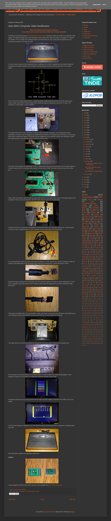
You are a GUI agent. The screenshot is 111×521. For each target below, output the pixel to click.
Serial (101, 291)
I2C (102, 280)
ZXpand (92, 239)
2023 (85, 120)
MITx (94, 317)
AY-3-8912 (100, 261)
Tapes (88, 247)
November (88, 139)
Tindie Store (71, 15)
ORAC (89, 324)
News (100, 322)
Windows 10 (98, 341)
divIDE (95, 343)
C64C (99, 263)
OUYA (94, 324)
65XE (100, 299)
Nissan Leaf (92, 233)
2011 (85, 184)
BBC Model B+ (95, 306)
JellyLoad (84, 284)
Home (42, 499)
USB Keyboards (97, 247)
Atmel (93, 278)
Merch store (87, 56)
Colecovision (85, 312)
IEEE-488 (87, 218)
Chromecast (98, 310)
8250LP (93, 301)
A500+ (93, 303)
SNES (88, 333)
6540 (96, 299)
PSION (98, 326)
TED (101, 272)
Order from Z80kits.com (90, 54)
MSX (98, 286)
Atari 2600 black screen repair (36, 36)
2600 (14, 491)
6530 (92, 299)
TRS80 (83, 336)
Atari (17, 491)
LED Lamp (98, 315)
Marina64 (84, 319)
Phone (92, 327)
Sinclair (88, 214)
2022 (85, 122)
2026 (85, 113)
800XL (83, 301)
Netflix (95, 322)
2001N (94, 277)
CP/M (90, 280)
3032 (91, 259)
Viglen (87, 341)
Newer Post (12, 499)
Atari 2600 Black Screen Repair (93, 171)
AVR (90, 249)
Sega (85, 334)
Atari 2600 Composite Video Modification (93, 168)
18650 (85, 259)
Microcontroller (92, 256)
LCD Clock (94, 266)
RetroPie (91, 331)
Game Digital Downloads (90, 36)
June (86, 151)
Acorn (85, 263)
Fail (87, 313)
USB (99, 273)
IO (89, 315)
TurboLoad (91, 294)
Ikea (99, 282)
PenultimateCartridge (89, 203)
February (88, 161)
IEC (94, 282)
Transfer (88, 338)
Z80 (83, 232)
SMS (100, 331)
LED (93, 315)
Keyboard (100, 216)
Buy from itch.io (88, 58)
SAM (96, 331)
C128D (92, 308)
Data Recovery (97, 249)
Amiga (88, 278)
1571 (93, 298)
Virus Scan (98, 296)
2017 (85, 132)
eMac (100, 343)
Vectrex (99, 339)
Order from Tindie (88, 49)
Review (97, 214)
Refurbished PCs (97, 329)
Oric (102, 251)
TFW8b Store (87, 31)
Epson (83, 313)
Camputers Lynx (90, 310)
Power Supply (90, 245)
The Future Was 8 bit (55, 485)
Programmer (98, 289)
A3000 (83, 303)
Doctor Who (98, 312)
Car (97, 244)
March (87, 158)
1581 (101, 258)
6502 (85, 235)
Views (83, 341)
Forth (91, 237)
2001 (83, 221)
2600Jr (97, 298)
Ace (89, 244)
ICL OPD (87, 282)
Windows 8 (84, 343)
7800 (83, 278)
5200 (96, 259)
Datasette (98, 252)
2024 (85, 118)
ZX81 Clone (91, 232)
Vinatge (37, 491)
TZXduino (91, 292)
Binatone (92, 263)
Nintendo (84, 324)
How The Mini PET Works (94, 254)
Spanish (91, 334)
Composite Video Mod (24, 491)
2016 (85, 135)
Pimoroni (99, 327)
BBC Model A (87, 306)
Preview (99, 270)
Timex (99, 336)
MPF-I (99, 317)
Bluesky (86, 25)
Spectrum (89, 230)
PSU (99, 256)
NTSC (96, 268)
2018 (85, 130)
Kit (88, 266)
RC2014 (87, 219)
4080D (83, 244)
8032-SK (84, 249)
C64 (101, 212)
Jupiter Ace (93, 284)
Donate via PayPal (89, 47)
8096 (88, 301)
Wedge (83, 298)
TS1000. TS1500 (92, 336)
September (88, 144)
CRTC (83, 310)
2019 (85, 127)
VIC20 (90, 199)
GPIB (91, 265)
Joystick (98, 237)
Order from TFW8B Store (90, 52)
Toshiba (84, 294)
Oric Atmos (100, 287)
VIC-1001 (90, 296)
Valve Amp (93, 339)
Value (87, 339)
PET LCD (87, 270)
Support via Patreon (89, 45)
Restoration (96, 219)
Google (97, 313)
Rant (83, 242)
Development (85, 226)
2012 (85, 182)
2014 (85, 177)
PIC (93, 270)
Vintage (84, 205)
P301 (85, 289)
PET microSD (99, 218)
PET (101, 197)
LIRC (83, 317)
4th (96, 221)
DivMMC (96, 225)
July (86, 149)
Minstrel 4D (94, 211)
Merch (91, 319)
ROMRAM (97, 240)
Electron (84, 254)
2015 (85, 137)
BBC (89, 221)
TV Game (93, 273)
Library (96, 251)
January (87, 174)
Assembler (100, 305)
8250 (91, 252)
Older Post (72, 499)
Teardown (90, 258)
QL (91, 291)
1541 (85, 252)
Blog (85, 308)
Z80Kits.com (87, 33)
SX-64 (93, 333)
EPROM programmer (87, 251)
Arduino (93, 212)
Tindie (85, 29)
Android (94, 305)
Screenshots (100, 333)
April (86, 156)
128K (96, 258)
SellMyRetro (95, 272)
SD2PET (98, 245)
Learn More (96, 4)
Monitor (93, 287)
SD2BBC (84, 272)
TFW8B (86, 273)
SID (89, 272)
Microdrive (84, 320)
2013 (85, 179)
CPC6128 (99, 308)
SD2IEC (100, 233)
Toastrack (98, 292)
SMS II (83, 333)
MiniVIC (97, 226)
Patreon (86, 27)
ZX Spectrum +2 (93, 275)
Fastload (92, 313)
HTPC (96, 265)
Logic (88, 317)
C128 (98, 223)
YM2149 (84, 275)
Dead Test (91, 312)
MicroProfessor (86, 287)
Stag (85, 292)
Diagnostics (93, 235)
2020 (85, 125)
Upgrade (33, 491)
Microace (98, 319)
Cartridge (84, 233)
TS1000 (84, 258)
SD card (98, 242)
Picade (90, 289)
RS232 (88, 329)
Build (86, 280)
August (87, 146)
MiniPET (85, 207)
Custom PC (85, 265)
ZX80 (96, 205)
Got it (104, 4)
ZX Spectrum (94, 209)
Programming (85, 291)
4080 (99, 232)
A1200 (99, 301)
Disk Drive (85, 225)
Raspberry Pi (90, 242)
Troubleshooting (95, 338)
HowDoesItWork (86, 240)
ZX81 (92, 201)
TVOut (83, 247)
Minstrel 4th (85, 228)
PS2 (92, 326)
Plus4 (83, 329)
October (87, 141)
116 (89, 298)
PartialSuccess (85, 327)
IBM (86, 315)
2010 (85, 187)
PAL (98, 324)
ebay (83, 345)
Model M (92, 320)
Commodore (87, 197)
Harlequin (96, 280)
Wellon (92, 341)
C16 (93, 244)
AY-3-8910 (92, 261)
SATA (96, 291)
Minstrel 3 (90, 268)
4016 (99, 277)
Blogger (73, 511)
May (86, 154)
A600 (83, 305)
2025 (85, 115)
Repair (85, 195)
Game (84, 212)
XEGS (90, 343)
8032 (83, 211)
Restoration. (84, 331)
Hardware (95, 207)
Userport (84, 296)
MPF (91, 286)
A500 (88, 303)
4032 (83, 209)
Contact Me (60, 15)
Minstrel (100, 199)
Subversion (98, 334)
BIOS (101, 306)
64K (88, 299)
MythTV (90, 322)
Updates (98, 294)
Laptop (83, 256)
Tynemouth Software (49, 511)
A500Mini (99, 303)
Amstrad (88, 305)
